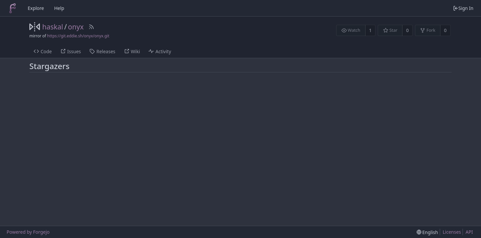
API (469, 232)
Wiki (132, 51)
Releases (102, 51)
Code (43, 51)
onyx (76, 26)
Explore (36, 8)
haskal (52, 26)
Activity (159, 51)
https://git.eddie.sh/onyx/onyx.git (78, 36)
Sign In (463, 8)
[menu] (427, 232)
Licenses (452, 232)
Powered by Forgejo (28, 232)
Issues (70, 51)
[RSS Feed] (91, 27)
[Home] (12, 8)
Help (59, 8)
